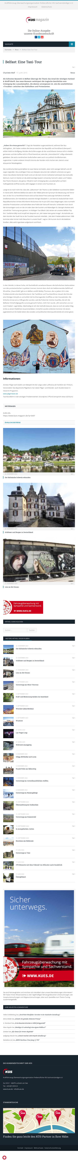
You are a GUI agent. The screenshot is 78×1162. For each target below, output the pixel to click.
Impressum (32, 7)
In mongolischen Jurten (25, 840)
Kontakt (20, 1159)
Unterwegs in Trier (23, 864)
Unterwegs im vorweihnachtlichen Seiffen (32, 792)
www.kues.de (8, 1100)
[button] (4, 1157)
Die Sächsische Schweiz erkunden (18, 488)
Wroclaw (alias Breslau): (25, 720)
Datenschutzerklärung (52, 1159)
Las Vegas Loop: (22, 744)
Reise (73, 84)
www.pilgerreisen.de (10, 405)
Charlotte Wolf (9, 84)
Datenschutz (47, 7)
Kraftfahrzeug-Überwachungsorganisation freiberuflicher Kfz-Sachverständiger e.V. (39, 3)
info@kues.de (19, 1100)
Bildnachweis (38, 1159)
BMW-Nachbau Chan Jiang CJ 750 (27, 1051)
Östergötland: (21, 888)
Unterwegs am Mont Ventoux (27, 696)
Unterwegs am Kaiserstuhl (26, 828)
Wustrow (19, 732)
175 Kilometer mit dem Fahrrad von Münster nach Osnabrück (39, 876)
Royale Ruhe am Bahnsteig (26, 780)
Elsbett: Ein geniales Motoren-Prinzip (27, 1030)
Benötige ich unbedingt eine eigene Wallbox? (30, 1038)
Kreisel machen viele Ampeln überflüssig (31, 1047)
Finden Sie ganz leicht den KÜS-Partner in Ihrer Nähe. (36, 1147)
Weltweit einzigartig (23, 756)
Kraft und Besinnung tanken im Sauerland (32, 708)
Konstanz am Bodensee (25, 852)
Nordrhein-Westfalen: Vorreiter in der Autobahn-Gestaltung (39, 1026)
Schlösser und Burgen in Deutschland (19, 543)
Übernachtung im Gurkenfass (27, 816)
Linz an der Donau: (12, 598)
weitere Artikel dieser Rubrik (17, 649)
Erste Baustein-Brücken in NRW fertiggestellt (30, 1034)
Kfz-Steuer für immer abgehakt (22, 1042)
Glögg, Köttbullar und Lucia (26, 768)
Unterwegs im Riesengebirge (27, 804)
